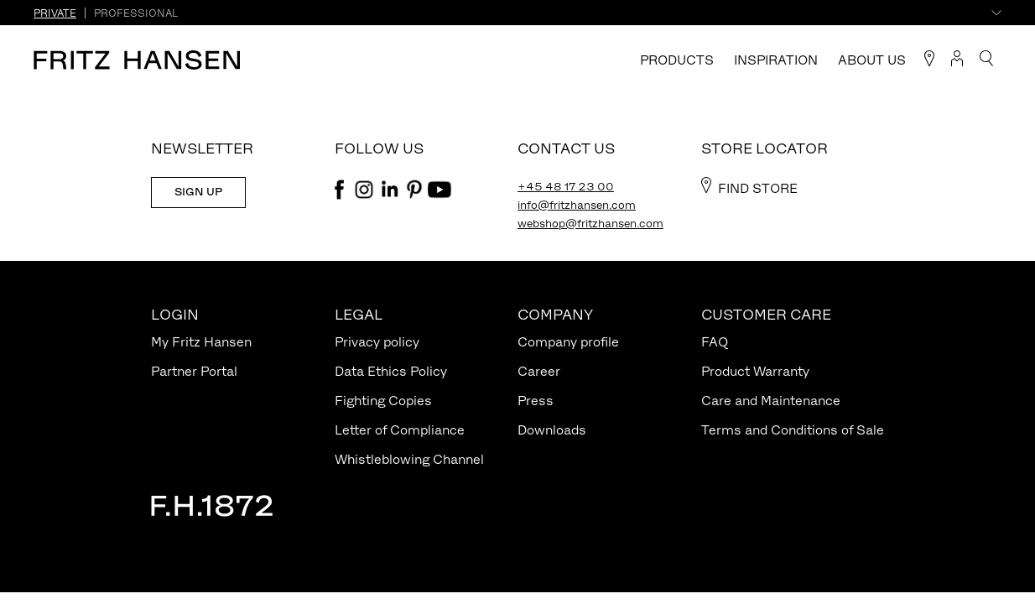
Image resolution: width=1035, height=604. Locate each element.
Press (536, 400)
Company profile (568, 342)
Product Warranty (755, 371)
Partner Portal (194, 371)
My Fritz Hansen (201, 342)
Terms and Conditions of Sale (792, 430)
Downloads (552, 430)
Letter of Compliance (400, 430)
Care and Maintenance (770, 400)
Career (539, 371)
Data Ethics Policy (391, 371)
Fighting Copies (383, 400)
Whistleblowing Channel (409, 459)
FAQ (714, 342)
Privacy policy (377, 342)
